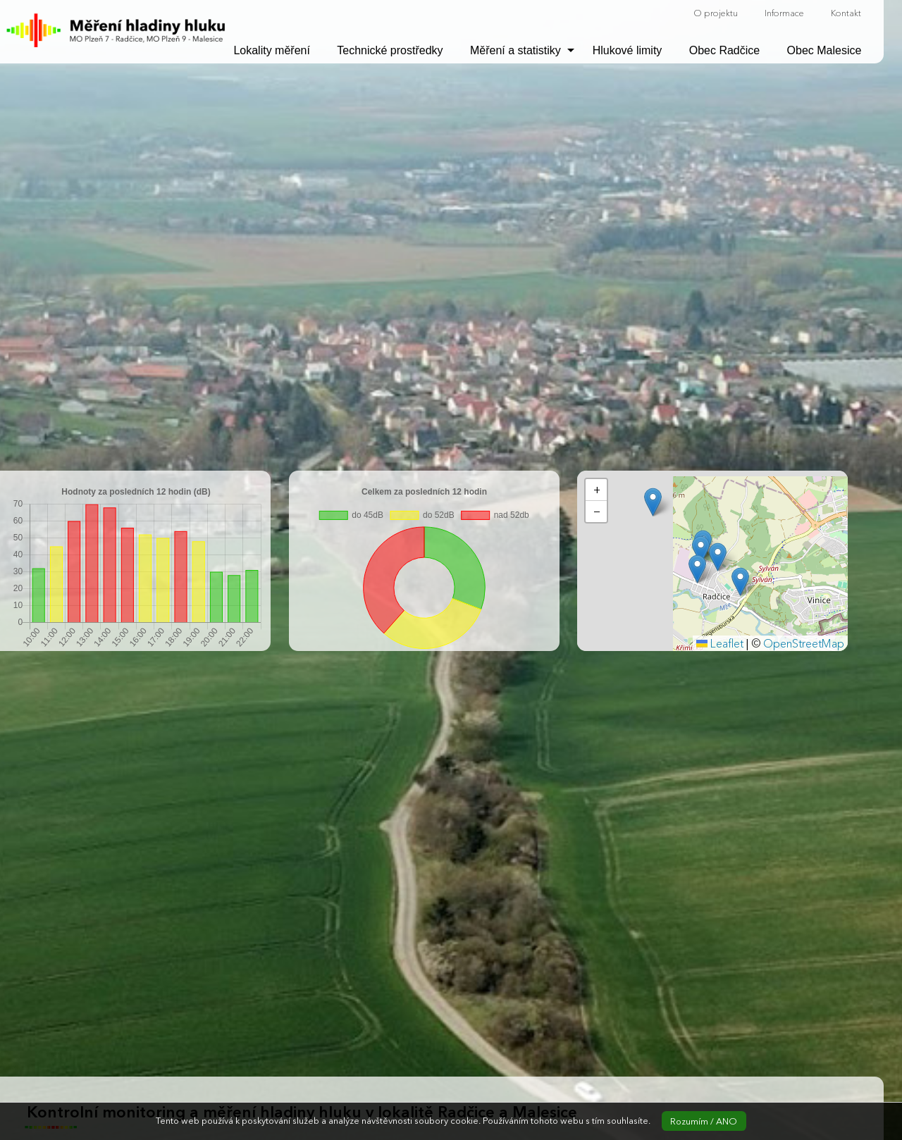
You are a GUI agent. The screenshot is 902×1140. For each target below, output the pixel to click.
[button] (718, 557)
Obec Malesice (824, 50)
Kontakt (846, 13)
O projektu (715, 13)
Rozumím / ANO (703, 1121)
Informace (784, 13)
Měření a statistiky (515, 50)
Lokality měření (271, 50)
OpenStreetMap (803, 643)
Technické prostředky (390, 50)
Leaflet (719, 643)
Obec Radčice (724, 50)
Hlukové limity (627, 50)
